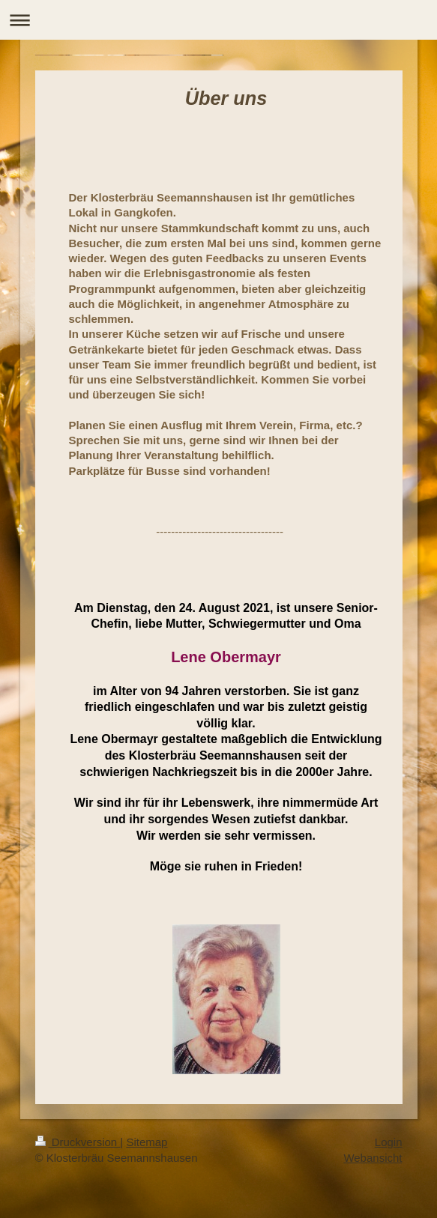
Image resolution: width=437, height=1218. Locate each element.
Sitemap (146, 1142)
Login (389, 1142)
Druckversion (78, 1142)
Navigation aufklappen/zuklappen (218, 20)
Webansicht (372, 1157)
